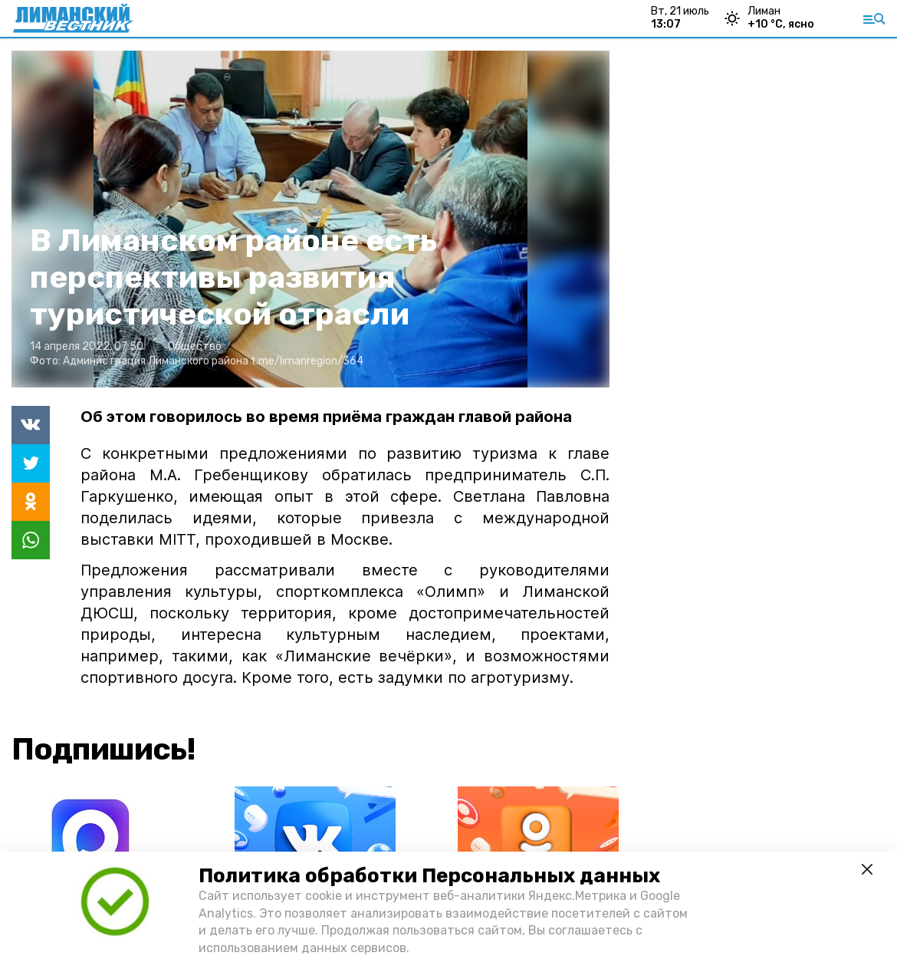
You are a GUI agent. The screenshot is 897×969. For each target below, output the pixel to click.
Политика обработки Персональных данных (429, 876)
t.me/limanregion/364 (307, 360)
